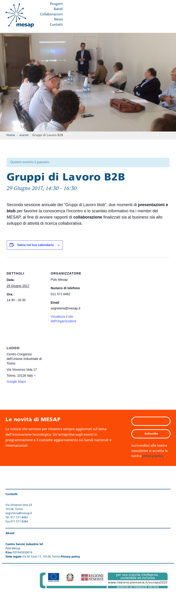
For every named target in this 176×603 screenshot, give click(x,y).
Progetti (56, 4)
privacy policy (153, 456)
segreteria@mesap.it (19, 513)
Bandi (58, 9)
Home (10, 135)
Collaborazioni (51, 14)
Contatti (56, 25)
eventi (24, 135)
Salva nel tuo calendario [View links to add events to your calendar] (35, 245)
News (58, 19)
